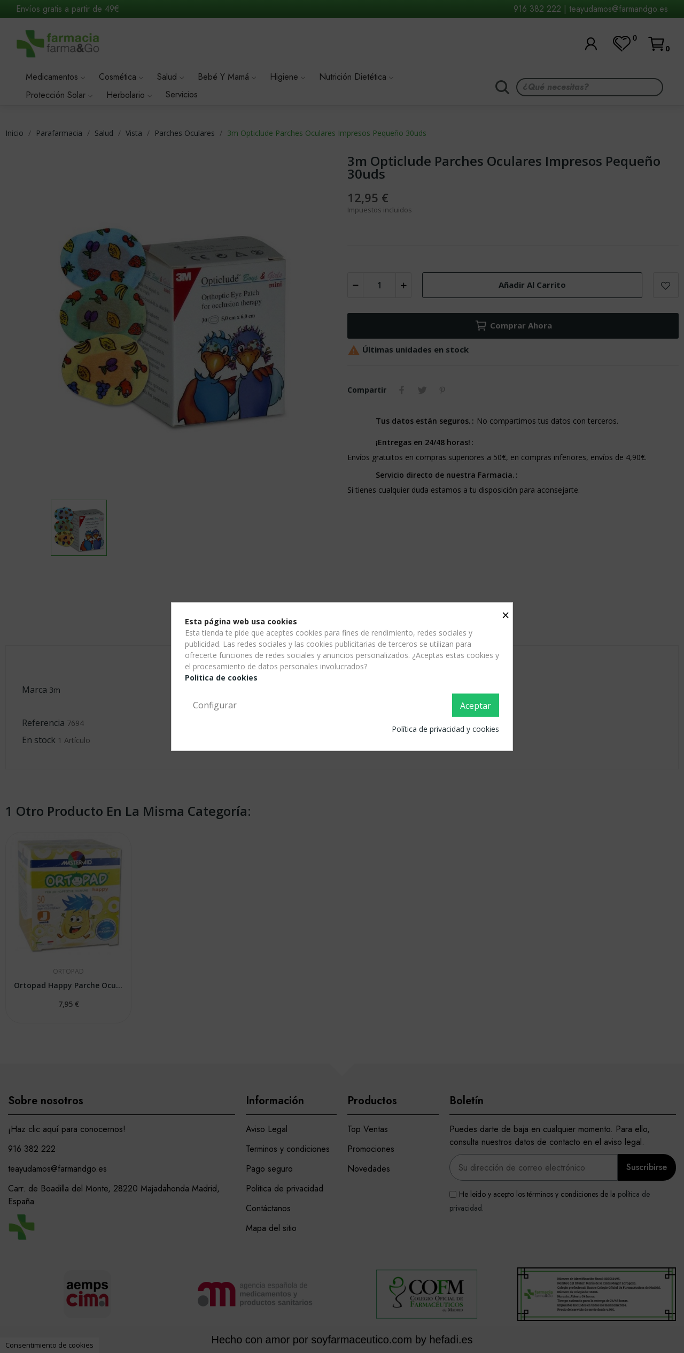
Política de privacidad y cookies (445, 729)
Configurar (215, 704)
